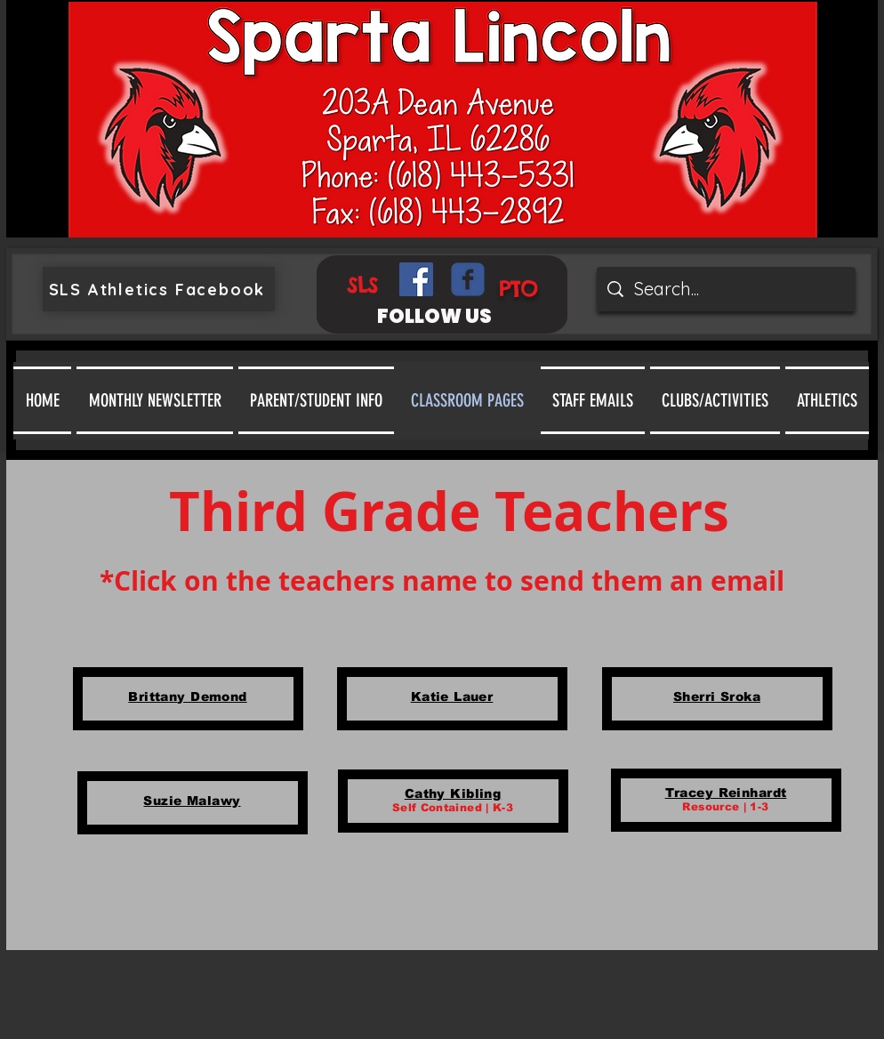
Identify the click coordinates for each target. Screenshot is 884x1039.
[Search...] (726, 289)
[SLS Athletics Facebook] (159, 289)
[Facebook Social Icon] (416, 279)
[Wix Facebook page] (468, 279)
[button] (316, 400)
